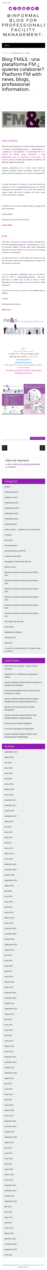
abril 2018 (8, 779)
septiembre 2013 (11, 1073)
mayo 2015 (9, 966)
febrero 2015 (9, 982)
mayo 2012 (9, 1158)
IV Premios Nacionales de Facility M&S (19, 729)
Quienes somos (37, 438)
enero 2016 (9, 923)
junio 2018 (8, 768)
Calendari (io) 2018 (12, 508)
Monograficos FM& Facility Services (18, 562)
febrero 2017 (9, 854)
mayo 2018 (9, 773)
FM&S (28, 53)
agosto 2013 (9, 1078)
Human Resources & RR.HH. (15, 551)
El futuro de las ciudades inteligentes (18, 723)
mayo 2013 (9, 1094)
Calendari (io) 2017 (12, 503)
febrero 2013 (9, 1110)
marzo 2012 (9, 1169)
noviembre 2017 (11, 805)
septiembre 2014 (11, 1009)
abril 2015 (8, 971)
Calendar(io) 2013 (11, 492)
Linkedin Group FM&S (13, 556)
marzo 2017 (9, 848)
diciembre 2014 (10, 993)
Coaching (8, 535)
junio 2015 (8, 961)
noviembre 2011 (11, 1191)
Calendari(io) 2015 (11, 513)
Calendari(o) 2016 (11, 519)
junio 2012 (8, 1153)
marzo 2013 (9, 1105)
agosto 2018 (9, 757)
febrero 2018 (9, 789)
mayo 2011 (9, 1217)
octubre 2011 (9, 1196)
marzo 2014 (9, 1041)
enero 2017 (9, 859)
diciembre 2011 (10, 1185)
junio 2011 (8, 1212)
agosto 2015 (9, 950)
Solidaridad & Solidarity (13, 632)
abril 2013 (8, 1100)
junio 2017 (8, 832)
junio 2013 (8, 1089)
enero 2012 (9, 1180)
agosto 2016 (9, 886)
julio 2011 (8, 1207)
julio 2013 (8, 1084)
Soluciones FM (10, 638)
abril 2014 (8, 1035)
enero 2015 (9, 987)
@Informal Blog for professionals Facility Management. (24, 25)
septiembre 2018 (11, 752)
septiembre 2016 (11, 880)
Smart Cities (9, 627)
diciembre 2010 (10, 1239)
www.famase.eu (37, 149)
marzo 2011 (9, 1228)
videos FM (8, 643)
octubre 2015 (9, 939)
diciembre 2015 (10, 928)
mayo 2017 (9, 837)
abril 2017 (8, 843)
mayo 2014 (9, 1030)
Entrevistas (9, 540)
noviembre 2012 (11, 1126)
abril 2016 (8, 907)
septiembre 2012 (11, 1137)
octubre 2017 (9, 811)
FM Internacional (11, 545)
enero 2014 (9, 1051)
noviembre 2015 (11, 934)
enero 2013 (9, 1116)
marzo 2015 (9, 977)
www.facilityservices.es (20, 149)
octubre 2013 (9, 1067)
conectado (26, 464)
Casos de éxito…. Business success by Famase (22, 529)
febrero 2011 (9, 1233)
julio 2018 (8, 763)
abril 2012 (8, 1164)
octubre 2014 (9, 1003)
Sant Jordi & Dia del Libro (14, 621)
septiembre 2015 (11, 944)
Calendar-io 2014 (11, 497)
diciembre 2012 (10, 1121)
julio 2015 (8, 955)
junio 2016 (8, 896)
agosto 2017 (9, 821)
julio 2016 (8, 891)
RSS (28, 8)
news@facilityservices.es (27, 187)
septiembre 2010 (11, 1249)
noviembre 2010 (11, 1244)
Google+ (15, 8)
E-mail (32, 8)
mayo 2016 (9, 902)
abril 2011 (8, 1223)
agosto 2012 (9, 1142)
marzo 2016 (9, 912)
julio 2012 (8, 1148)
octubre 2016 (9, 875)
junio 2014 (8, 1025)
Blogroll (7, 487)
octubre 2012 (9, 1132)
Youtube (23, 8)
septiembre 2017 (11, 816)
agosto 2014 (9, 1014)
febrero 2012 (9, 1174)
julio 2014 (8, 1019)
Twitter (10, 8)
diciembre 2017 (10, 800)
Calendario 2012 (11, 524)
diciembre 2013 (10, 1057)
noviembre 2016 (11, 870)
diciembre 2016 (10, 864)
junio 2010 (8, 1255)
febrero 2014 (9, 1046)
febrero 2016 (9, 918)
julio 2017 (8, 827)
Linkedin (19, 8)
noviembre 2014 (11, 998)
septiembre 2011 (11, 1201)
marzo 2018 (9, 784)
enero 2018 (9, 795)
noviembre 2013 (11, 1062)
